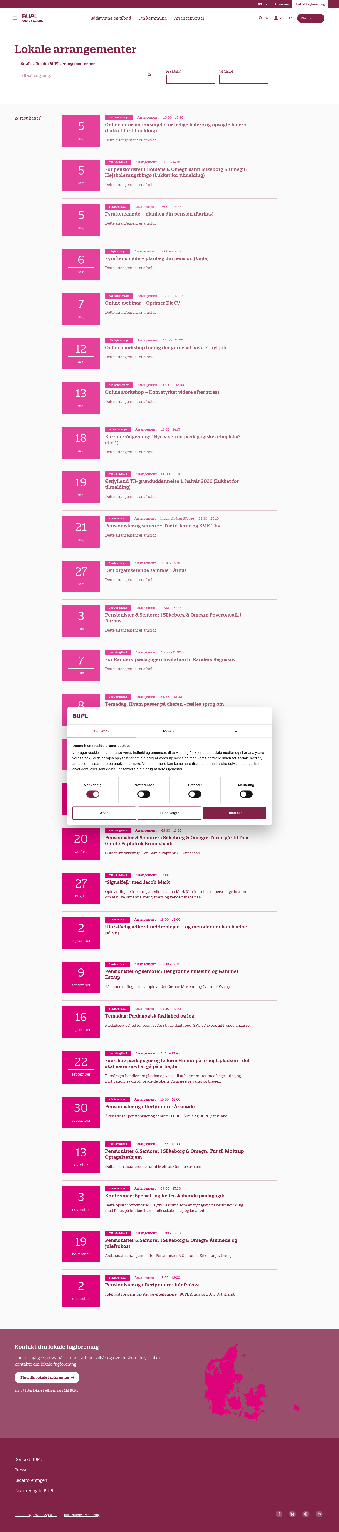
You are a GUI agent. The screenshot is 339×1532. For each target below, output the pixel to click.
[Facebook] (279, 1514)
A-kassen (282, 4)
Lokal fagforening (310, 4)
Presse (21, 1469)
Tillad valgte (169, 813)
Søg (264, 18)
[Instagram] (305, 1514)
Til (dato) (226, 71)
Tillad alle (234, 813)
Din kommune (152, 18)
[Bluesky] (292, 1514)
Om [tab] (237, 731)
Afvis (104, 813)
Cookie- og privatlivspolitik (36, 1515)
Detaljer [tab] (169, 731)
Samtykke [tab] (101, 731)
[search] (85, 75)
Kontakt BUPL (28, 1459)
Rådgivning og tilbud (110, 18)
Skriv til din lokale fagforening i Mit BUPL (46, 1390)
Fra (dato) (173, 71)
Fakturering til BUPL (34, 1490)
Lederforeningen (31, 1480)
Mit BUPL (284, 18)
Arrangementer (189, 18)
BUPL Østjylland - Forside (33, 18)
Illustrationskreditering (82, 1515)
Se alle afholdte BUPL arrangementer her (58, 63)
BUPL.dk (261, 4)
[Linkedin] (319, 1514)
